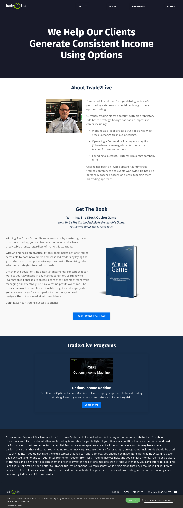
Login (115, 492)
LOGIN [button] (171, 6)
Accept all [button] (133, 500)
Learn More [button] (91, 404)
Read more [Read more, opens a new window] (24, 501)
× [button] (180, 497)
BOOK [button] (112, 6)
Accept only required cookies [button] (158, 500)
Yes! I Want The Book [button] (91, 316)
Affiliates (138, 492)
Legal (125, 492)
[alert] (91, 501)
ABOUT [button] (82, 6)
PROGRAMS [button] (138, 6)
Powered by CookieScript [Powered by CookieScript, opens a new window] (15, 505)
